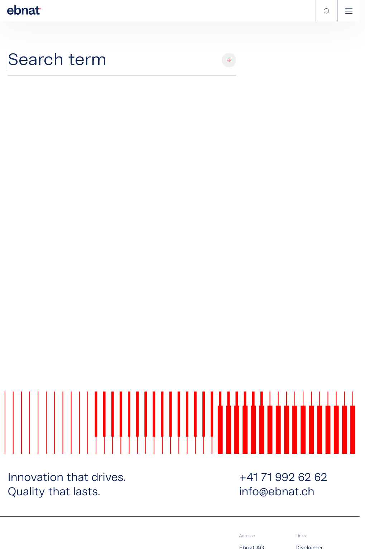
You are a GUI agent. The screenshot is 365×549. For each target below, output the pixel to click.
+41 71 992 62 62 (283, 478)
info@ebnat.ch (276, 492)
